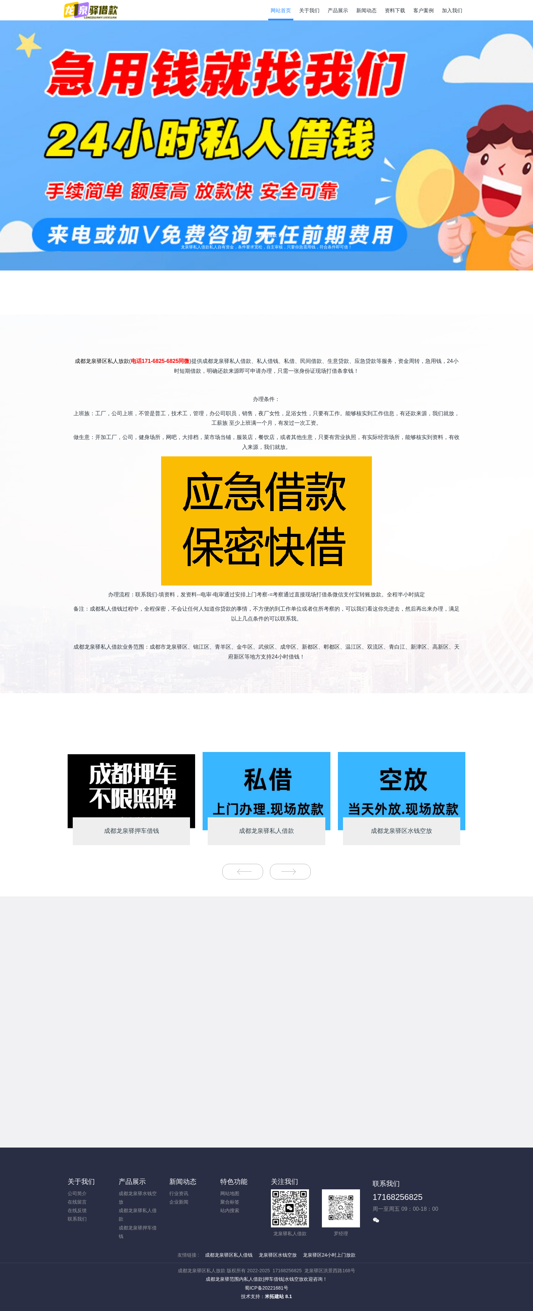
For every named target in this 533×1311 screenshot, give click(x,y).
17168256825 (398, 1197)
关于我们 (81, 1181)
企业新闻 (178, 1202)
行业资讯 (178, 1193)
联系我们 (77, 1219)
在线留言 (77, 1202)
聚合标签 (229, 1202)
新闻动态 (182, 1181)
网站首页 (281, 10)
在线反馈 (77, 1210)
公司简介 (77, 1193)
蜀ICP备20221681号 (266, 1288)
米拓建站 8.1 (278, 1296)
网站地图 (229, 1193)
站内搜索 (229, 1210)
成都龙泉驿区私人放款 (102, 361)
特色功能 (233, 1181)
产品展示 (132, 1181)
